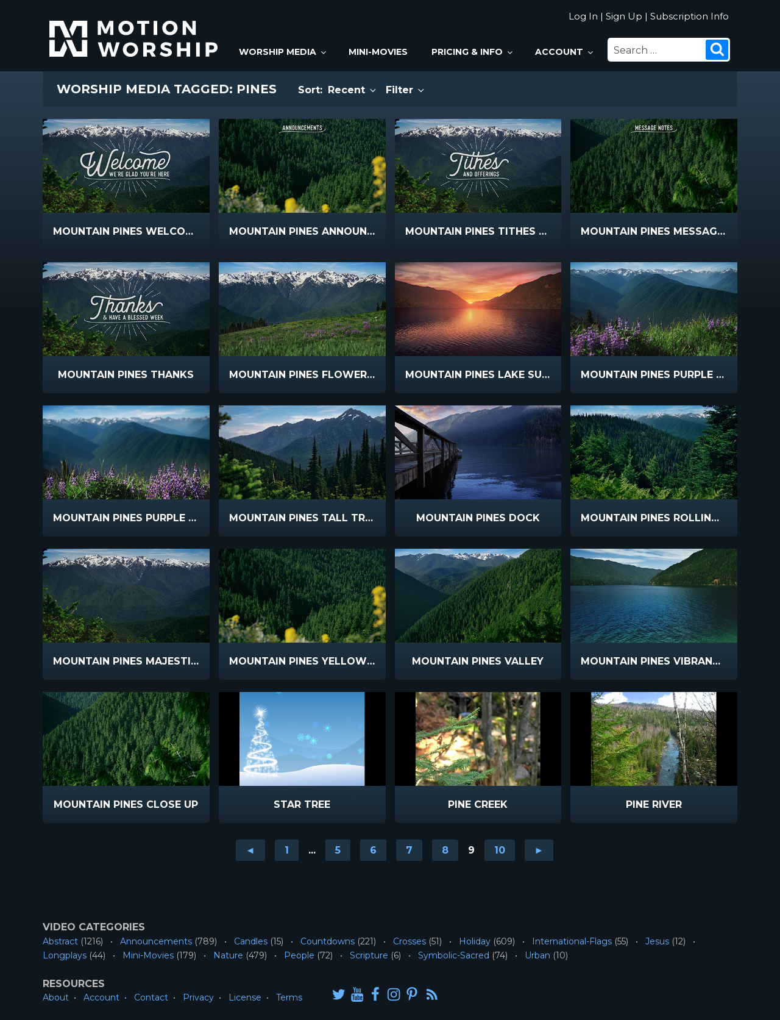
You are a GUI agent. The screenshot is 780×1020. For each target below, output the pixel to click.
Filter (406, 90)
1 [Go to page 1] (287, 850)
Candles (251, 941)
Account (565, 51)
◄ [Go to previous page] (250, 850)
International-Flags (572, 941)
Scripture (369, 955)
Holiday (475, 941)
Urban (537, 955)
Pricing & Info (472, 51)
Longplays (65, 955)
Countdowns (327, 941)
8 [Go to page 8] (445, 850)
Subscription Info (689, 16)
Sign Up (624, 16)
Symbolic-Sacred (453, 955)
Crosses (409, 941)
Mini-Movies (378, 51)
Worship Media (283, 51)
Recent (353, 90)
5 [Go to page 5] (338, 850)
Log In (583, 16)
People (299, 955)
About (56, 997)
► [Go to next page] (539, 850)
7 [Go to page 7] (409, 850)
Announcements (156, 941)
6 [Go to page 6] (373, 850)
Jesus (657, 941)
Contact (151, 997)
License (245, 997)
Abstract (60, 941)
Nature (228, 955)
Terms (289, 997)
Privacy (198, 997)
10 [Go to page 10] (499, 850)
